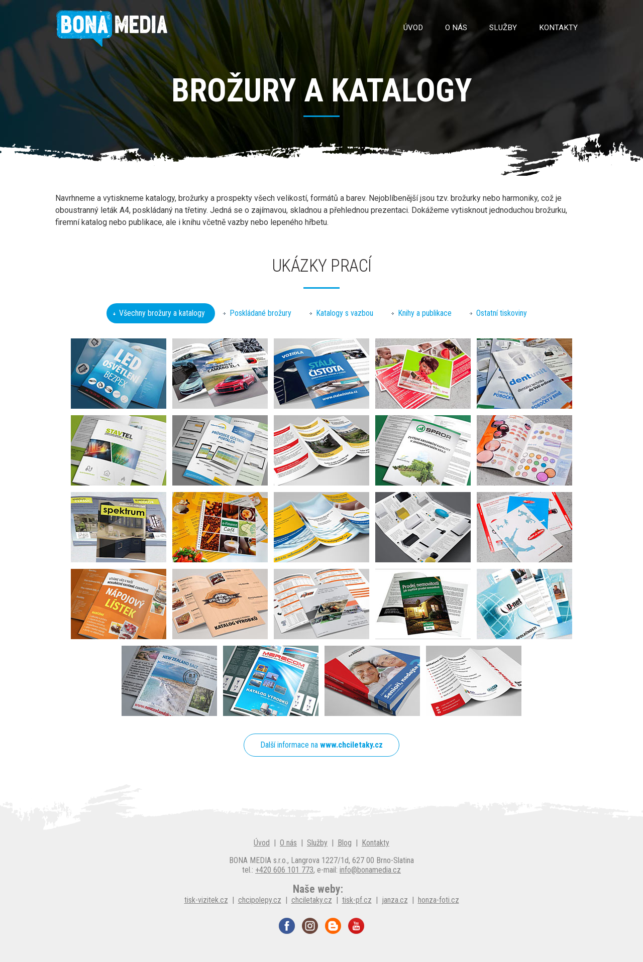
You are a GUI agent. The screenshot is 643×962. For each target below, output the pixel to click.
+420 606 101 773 (284, 870)
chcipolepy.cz (259, 900)
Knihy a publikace (425, 313)
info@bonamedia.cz (370, 870)
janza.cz (395, 900)
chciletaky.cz (311, 900)
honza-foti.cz (438, 900)
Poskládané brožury (260, 313)
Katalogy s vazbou (344, 313)
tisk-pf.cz (357, 900)
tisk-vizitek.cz (206, 900)
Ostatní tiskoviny (501, 313)
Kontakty (558, 27)
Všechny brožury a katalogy (162, 313)
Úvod (413, 27)
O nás (456, 27)
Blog (345, 843)
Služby (503, 27)
